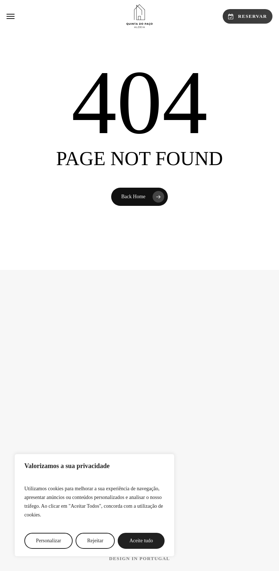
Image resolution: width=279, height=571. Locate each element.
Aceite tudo (141, 540)
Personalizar (48, 540)
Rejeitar (95, 540)
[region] (94, 505)
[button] (11, 16)
